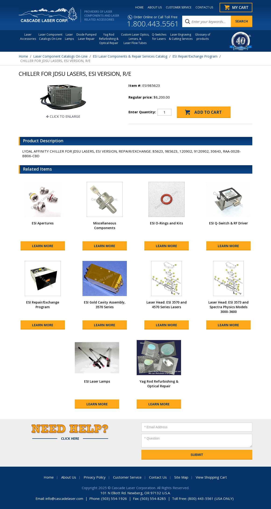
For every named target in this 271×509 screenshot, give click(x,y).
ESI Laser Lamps (97, 381)
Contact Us (158, 477)
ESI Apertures (42, 223)
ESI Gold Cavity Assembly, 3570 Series (104, 304)
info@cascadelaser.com (64, 498)
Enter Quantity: (142, 112)
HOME (139, 7)
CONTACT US (204, 7)
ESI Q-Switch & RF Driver (228, 223)
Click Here (70, 438)
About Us (68, 477)
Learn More (42, 246)
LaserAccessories (28, 37)
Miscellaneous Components (104, 225)
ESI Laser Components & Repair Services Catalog (130, 56)
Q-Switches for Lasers (159, 37)
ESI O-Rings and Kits (166, 223)
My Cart (240, 7)
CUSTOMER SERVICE (178, 7)
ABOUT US (155, 7)
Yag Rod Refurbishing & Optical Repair (108, 39)
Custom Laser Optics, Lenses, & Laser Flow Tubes (135, 39)
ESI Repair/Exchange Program (195, 56)
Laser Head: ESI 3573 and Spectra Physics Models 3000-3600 (228, 307)
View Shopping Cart (211, 477)
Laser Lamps (69, 37)
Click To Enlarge (65, 116)
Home (23, 56)
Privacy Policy (95, 477)
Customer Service (127, 477)
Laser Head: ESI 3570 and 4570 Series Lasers (166, 304)
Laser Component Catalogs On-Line (50, 37)
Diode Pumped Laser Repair (86, 37)
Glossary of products (202, 37)
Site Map (181, 477)
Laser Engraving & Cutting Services (181, 37)
